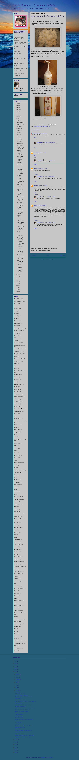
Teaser (15, 569)
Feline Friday (17, 586)
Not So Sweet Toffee (18, 65)
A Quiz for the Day (18, 703)
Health (15, 318)
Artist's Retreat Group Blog (20, 439)
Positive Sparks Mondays (19, 370)
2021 (17, 114)
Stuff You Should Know (19, 641)
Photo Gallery (36, 126)
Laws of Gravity (17, 61)
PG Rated (16, 603)
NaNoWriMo (17, 391)
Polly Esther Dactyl (18, 353)
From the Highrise (18, 56)
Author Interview (18, 504)
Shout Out (16, 638)
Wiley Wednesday (18, 499)
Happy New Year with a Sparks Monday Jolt (20, 269)
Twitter (15, 608)
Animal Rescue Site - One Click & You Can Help (20, 43)
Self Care (16, 337)
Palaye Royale (17, 361)
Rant (15, 366)
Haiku (15, 437)
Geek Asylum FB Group (19, 619)
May (18, 137)
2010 (17, 289)
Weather (16, 576)
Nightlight (16, 511)
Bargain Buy (17, 443)
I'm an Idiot (16, 554)
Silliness (16, 308)
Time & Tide (17, 75)
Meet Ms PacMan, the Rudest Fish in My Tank (20, 250)
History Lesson (17, 621)
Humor (15, 303)
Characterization (17, 384)
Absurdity (16, 399)
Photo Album (17, 379)
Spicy (15, 529)
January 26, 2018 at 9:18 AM (42, 168)
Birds (15, 445)
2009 (17, 291)
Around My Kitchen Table (20, 46)
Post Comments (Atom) (50, 259)
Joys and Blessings (18, 301)
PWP (15, 631)
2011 (17, 287)
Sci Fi (15, 477)
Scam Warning (17, 564)
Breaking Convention (20, 216)
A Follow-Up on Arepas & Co (20, 186)
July (18, 132)
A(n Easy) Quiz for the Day (20, 148)
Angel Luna (17, 542)
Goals (15, 460)
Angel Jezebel (17, 539)
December (19, 122)
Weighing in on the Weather (20, 257)
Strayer (35, 168)
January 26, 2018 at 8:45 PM (49, 222)
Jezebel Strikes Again (20, 213)
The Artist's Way (18, 496)
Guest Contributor (18, 462)
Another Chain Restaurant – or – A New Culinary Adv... (20, 192)
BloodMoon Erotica (18, 358)
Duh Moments (17, 484)
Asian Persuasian (18, 401)
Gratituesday (17, 551)
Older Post (62, 255)
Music (15, 325)
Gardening (16, 320)
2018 (17, 120)
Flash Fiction (17, 404)
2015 (17, 279)
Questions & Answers (19, 605)
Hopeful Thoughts (18, 624)
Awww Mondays (18, 610)
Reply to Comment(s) (19, 561)
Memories (16, 595)
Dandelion (16, 363)
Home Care (16, 335)
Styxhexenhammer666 (19, 566)
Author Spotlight (18, 544)
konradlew (43, 757)
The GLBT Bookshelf (19, 514)
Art (15, 382)
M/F (15, 628)
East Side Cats (17, 53)
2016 (17, 276)
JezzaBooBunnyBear (18, 408)
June (18, 134)
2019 (17, 118)
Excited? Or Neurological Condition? (20, 204)
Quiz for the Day (47, 126)
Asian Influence (17, 516)
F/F (15, 583)
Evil (15, 616)
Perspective (19, 254)
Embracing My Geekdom (19, 345)
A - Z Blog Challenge (19, 328)
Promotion (16, 389)
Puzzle (15, 633)
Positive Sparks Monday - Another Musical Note (20, 224)
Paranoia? (16, 492)
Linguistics (16, 626)
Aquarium (16, 501)
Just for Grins (20, 235)
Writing (16, 333)
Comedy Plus (17, 51)
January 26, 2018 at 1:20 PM (49, 196)
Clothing (16, 457)
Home (48, 255)
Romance (16, 474)
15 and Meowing (18, 35)
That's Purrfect (17, 70)
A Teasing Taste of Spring (20, 244)
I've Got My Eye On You (20, 229)
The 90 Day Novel (18, 571)
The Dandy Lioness (18, 411)
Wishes (15, 645)
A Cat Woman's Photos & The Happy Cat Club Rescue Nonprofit (20, 39)
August (19, 130)
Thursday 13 (17, 340)
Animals (16, 316)
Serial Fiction (17, 636)
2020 (17, 116)
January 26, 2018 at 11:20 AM (41, 185)
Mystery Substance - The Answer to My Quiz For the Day (20, 170)
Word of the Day (18, 648)
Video (15, 311)
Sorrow (16, 377)
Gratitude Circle (17, 549)
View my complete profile (20, 90)
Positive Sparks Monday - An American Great (20, 158)
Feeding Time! (20, 246)
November (19, 124)
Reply (35, 137)
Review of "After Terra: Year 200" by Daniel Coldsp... (20, 263)
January (19, 145)
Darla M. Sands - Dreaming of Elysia (34, 5)
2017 (17, 274)
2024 (17, 107)
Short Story (16, 479)
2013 (17, 283)
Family (15, 368)
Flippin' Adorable (18, 330)
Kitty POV (16, 593)
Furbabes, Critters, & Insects (20, 58)
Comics (16, 506)
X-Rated (16, 650)
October (19, 126)
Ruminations (17, 323)
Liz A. (35, 133)
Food (15, 313)
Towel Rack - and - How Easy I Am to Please (20, 180)
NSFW (15, 450)
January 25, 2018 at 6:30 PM (41, 133)
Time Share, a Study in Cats (20, 165)
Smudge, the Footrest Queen (20, 68)
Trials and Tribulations (19, 349)
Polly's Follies (17, 418)
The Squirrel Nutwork (19, 73)
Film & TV (16, 532)
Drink (15, 427)
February (19, 143)
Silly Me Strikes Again (20, 219)
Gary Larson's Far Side (19, 470)
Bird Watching (17, 581)
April (18, 139)
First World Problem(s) (19, 588)
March (18, 141)
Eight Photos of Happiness (20, 612)
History (16, 590)
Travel (15, 452)
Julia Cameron (17, 472)
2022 (17, 111)
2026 (17, 103)
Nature (15, 598)
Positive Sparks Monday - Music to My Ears (20, 198)
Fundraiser (16, 509)
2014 (17, 281)
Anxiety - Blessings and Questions (21, 695)
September (19, 128)
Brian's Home (17, 48)
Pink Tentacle (17, 522)
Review (16, 413)
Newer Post (33, 255)
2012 (17, 285)
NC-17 (15, 537)
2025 (17, 105)
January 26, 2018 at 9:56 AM (49, 176)
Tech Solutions (17, 394)
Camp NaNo (17, 432)
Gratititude (16, 547)
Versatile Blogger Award (19, 643)
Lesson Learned (17, 424)
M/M (15, 534)
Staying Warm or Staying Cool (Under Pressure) (20, 239)
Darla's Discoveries (18, 396)
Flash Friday (17, 406)
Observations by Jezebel (19, 600)
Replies (36, 140)
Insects (15, 356)
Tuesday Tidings (17, 573)
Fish (15, 434)
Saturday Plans (20, 162)
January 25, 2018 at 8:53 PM (49, 142)
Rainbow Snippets (18, 374)
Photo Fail (16, 494)
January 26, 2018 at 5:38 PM (41, 205)
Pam (35, 185)
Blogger (51, 757)
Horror (15, 489)
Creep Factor (17, 482)
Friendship (16, 448)
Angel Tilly (16, 578)
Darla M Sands (40, 142)
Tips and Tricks (17, 342)
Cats (15, 306)
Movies (16, 386)
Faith (15, 467)
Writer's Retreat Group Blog (20, 421)
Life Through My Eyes (19, 63)
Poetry (15, 525)
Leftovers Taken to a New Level (20, 209)
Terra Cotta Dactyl (18, 351)
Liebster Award (17, 556)
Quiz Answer (41, 126)
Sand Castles (17, 429)
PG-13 (15, 465)
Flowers (16, 487)
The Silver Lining (19, 232)
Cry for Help (17, 455)
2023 (17, 109)
